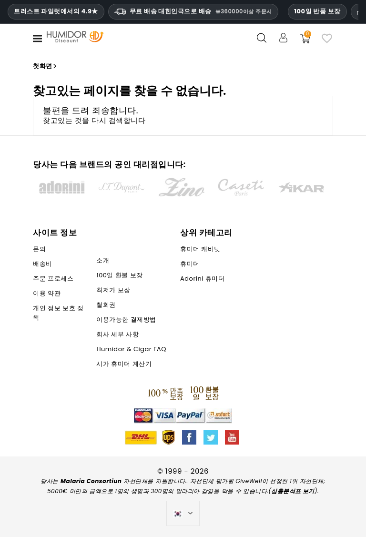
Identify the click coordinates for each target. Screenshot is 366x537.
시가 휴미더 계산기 (124, 363)
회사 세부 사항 (117, 334)
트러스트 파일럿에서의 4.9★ (56, 11)
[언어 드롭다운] (183, 513)
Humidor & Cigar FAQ (131, 349)
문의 (39, 248)
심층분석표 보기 (293, 491)
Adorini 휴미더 (202, 278)
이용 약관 (47, 293)
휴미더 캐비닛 (200, 248)
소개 (102, 260)
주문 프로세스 (53, 278)
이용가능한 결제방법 (126, 319)
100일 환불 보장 (119, 275)
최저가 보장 (113, 289)
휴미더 (190, 263)
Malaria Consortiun (91, 481)
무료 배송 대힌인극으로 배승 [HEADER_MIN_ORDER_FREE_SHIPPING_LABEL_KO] (193, 11)
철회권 (106, 304)
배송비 (42, 263)
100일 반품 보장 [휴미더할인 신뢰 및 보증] (317, 11)
